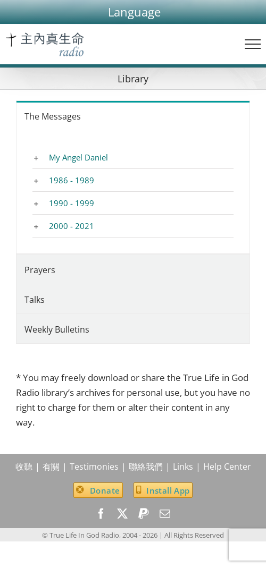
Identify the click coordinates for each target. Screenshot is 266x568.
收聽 (23, 466)
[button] (134, 12)
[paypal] (143, 513)
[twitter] (122, 513)
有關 (51, 466)
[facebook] (101, 513)
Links (183, 466)
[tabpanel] (133, 192)
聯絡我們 (146, 466)
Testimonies (94, 466)
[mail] (165, 513)
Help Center (227, 466)
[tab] (133, 115)
